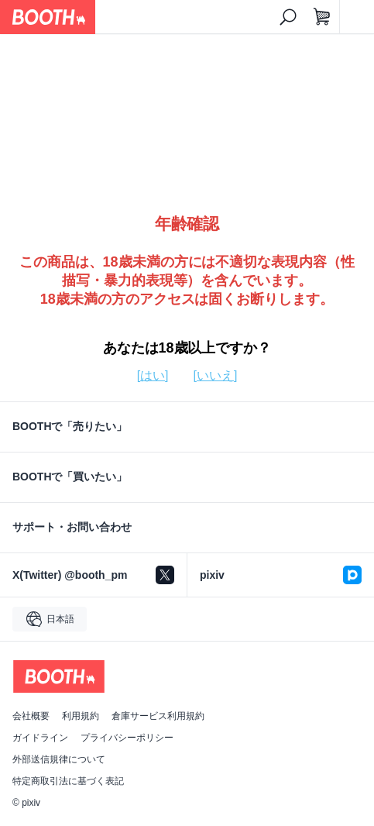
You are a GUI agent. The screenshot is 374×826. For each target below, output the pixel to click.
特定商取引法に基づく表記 (68, 781)
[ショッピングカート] (322, 17)
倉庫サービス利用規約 (158, 716)
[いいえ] (216, 375)
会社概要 (31, 716)
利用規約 (80, 716)
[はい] (153, 375)
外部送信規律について (58, 759)
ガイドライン (40, 737)
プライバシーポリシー (127, 737)
